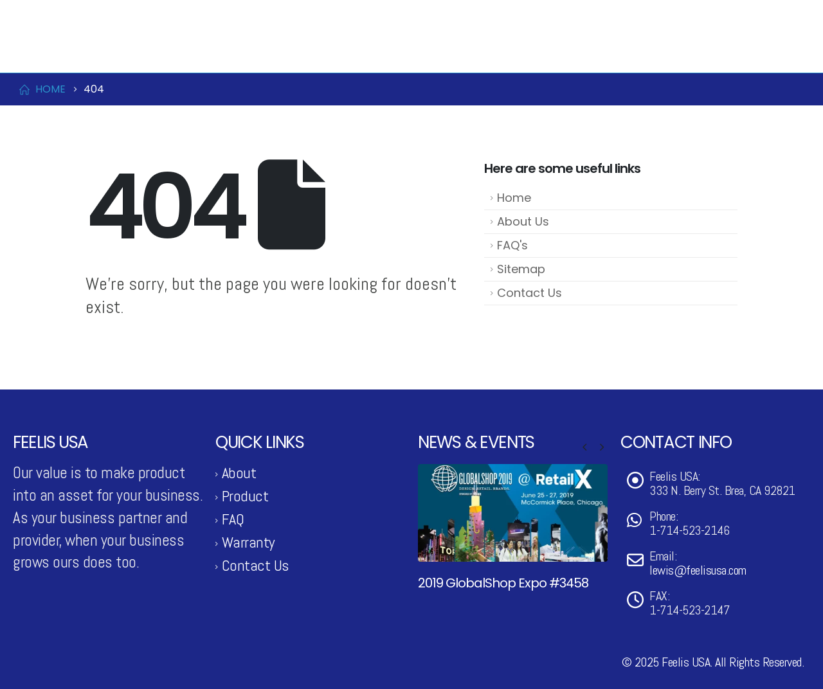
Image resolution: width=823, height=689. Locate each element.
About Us (523, 221)
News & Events (557, 51)
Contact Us (666, 51)
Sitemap (521, 269)
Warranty (248, 542)
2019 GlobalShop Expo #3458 (503, 583)
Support (754, 51)
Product (448, 51)
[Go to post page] (513, 512)
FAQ (233, 519)
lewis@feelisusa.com (150, 14)
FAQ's (512, 245)
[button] (584, 447)
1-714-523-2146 (58, 14)
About (239, 473)
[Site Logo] (77, 50)
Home (514, 198)
